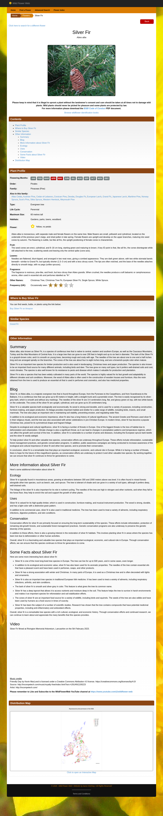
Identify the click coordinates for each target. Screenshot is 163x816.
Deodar (71, 197)
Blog (22, 140)
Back (147, 21)
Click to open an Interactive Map (81, 772)
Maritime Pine (134, 197)
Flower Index (59, 10)
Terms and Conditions (81, 794)
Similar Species (22, 131)
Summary (24, 137)
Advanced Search (42, 10)
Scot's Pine (24, 199)
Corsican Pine (60, 197)
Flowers (26, 15)
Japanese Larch (119, 197)
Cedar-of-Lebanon (44, 197)
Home (13, 10)
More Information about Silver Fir (35, 143)
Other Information (23, 134)
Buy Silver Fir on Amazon (21, 308)
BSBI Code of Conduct (95, 108)
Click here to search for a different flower (27, 26)
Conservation (26, 152)
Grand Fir (107, 197)
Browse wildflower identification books (81, 113)
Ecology (23, 146)
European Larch (94, 197)
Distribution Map (22, 160)
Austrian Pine (29, 197)
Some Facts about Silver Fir (32, 155)
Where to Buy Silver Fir (25, 128)
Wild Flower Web (19, 3)
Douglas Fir (81, 197)
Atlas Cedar (16, 197)
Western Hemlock (51, 199)
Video (22, 157)
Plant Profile (20, 125)
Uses (22, 149)
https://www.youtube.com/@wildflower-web (112, 692)
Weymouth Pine (67, 199)
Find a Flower (25, 10)
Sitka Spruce (36, 199)
